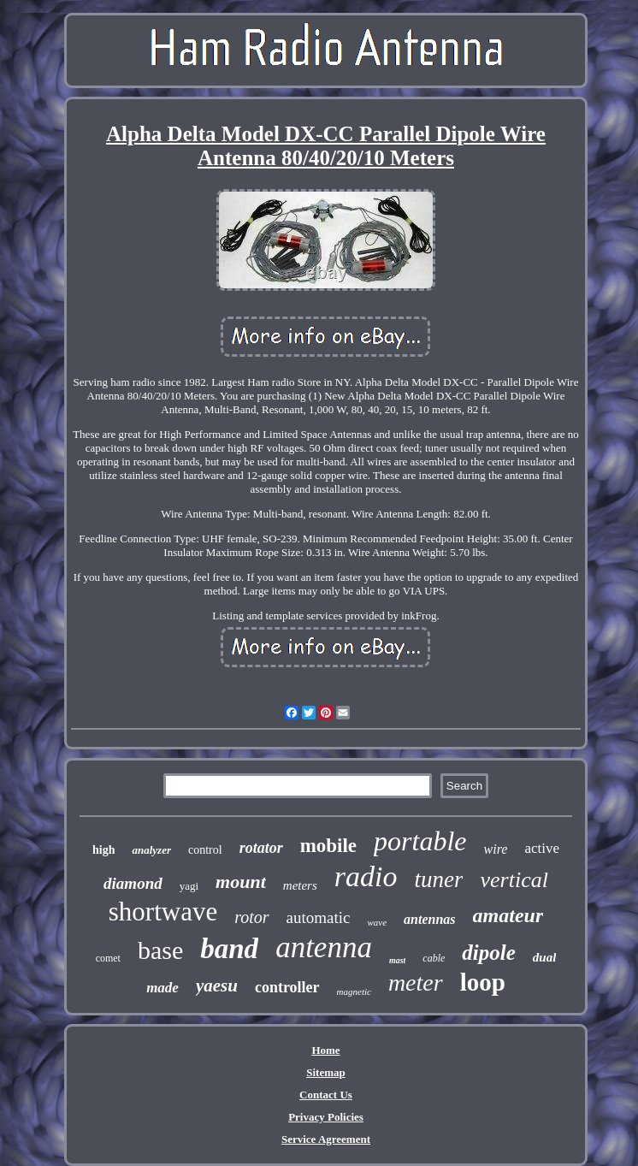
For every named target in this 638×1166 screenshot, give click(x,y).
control (205, 849)
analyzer (151, 849)
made (162, 988)
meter (415, 982)
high (103, 849)
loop (482, 982)
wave (377, 922)
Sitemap (326, 1072)
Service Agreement (325, 1139)
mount (241, 881)
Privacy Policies (325, 1116)
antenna (323, 947)
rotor (251, 917)
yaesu (217, 985)
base (160, 950)
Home (325, 1050)
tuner (438, 879)
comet (108, 958)
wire (496, 849)
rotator (261, 847)
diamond (132, 883)
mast (397, 960)
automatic (319, 917)
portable (420, 841)
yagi (189, 885)
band (229, 948)
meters (300, 885)
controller (287, 987)
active (541, 848)
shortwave (163, 911)
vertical (513, 879)
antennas (429, 919)
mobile (328, 845)
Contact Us (325, 1094)
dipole (489, 952)
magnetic (354, 991)
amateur (508, 915)
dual (545, 957)
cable (433, 958)
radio (366, 876)
